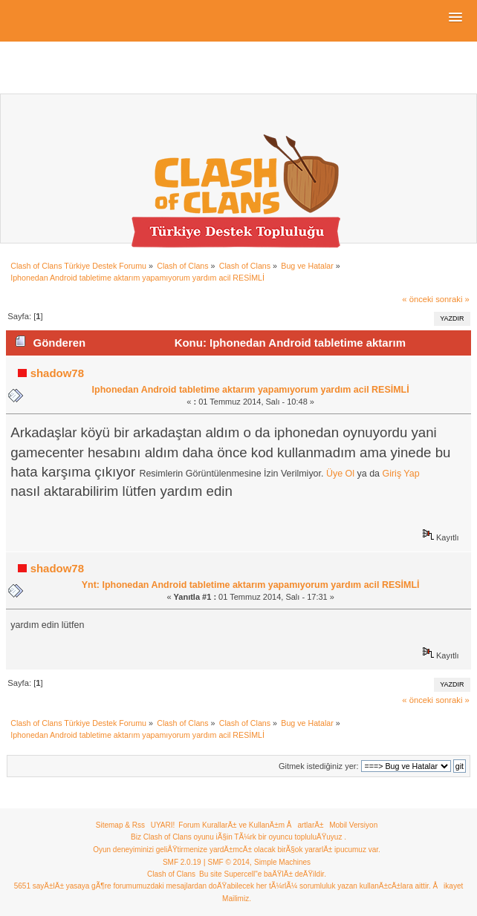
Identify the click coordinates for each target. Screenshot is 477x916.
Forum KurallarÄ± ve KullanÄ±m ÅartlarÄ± (250, 825)
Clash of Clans (171, 874)
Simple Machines (282, 862)
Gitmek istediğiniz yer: (319, 766)
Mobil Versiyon (353, 825)
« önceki (417, 299)
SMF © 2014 (229, 862)
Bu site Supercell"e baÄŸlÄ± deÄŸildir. (262, 874)
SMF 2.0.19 (182, 862)
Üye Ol (340, 473)
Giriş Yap (401, 473)
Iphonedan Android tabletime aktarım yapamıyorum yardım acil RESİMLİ (250, 390)
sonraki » (452, 299)
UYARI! (163, 825)
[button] (455, 17)
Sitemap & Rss (120, 825)
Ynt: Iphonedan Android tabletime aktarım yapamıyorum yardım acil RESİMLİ (251, 585)
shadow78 (57, 373)
